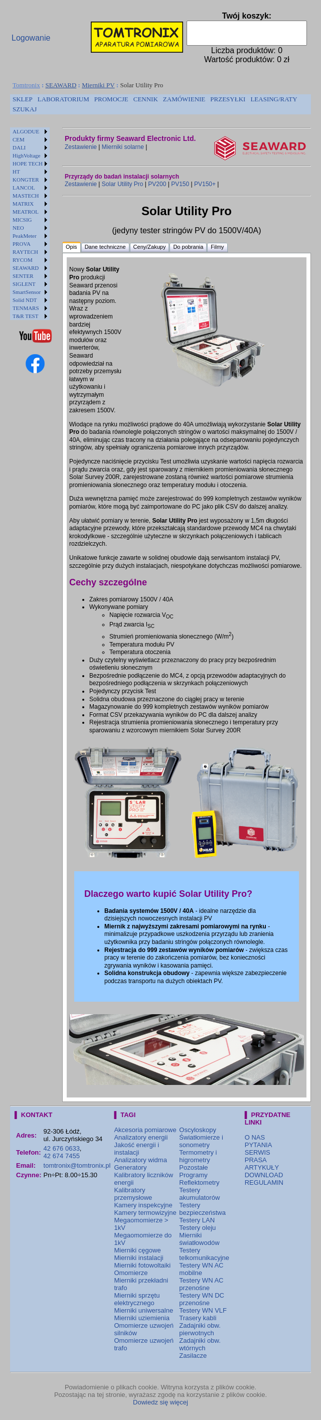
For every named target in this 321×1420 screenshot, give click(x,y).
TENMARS (26, 308)
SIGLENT (24, 284)
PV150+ (205, 184)
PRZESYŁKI (227, 99)
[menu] (30, 223)
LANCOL (24, 188)
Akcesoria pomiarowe (145, 1130)
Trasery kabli (197, 1318)
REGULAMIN (264, 1182)
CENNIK (145, 99)
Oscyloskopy (197, 1130)
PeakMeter (25, 236)
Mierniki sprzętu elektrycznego (136, 1299)
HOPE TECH (28, 164)
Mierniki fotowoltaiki (142, 1265)
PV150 (180, 184)
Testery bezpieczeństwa (202, 1208)
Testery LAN (197, 1220)
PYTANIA (258, 1145)
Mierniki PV (98, 85)
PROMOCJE (111, 99)
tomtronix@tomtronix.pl (77, 1165)
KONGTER (26, 180)
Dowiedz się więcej (160, 1402)
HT (16, 172)
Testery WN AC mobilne (201, 1269)
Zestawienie (81, 146)
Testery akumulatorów (199, 1193)
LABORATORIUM (63, 99)
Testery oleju (197, 1227)
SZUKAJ (25, 109)
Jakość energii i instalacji (136, 1148)
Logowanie (31, 38)
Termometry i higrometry (198, 1156)
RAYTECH (25, 252)
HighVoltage (26, 155)
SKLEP (23, 99)
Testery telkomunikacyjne (204, 1253)
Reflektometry (199, 1182)
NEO (18, 228)
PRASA (256, 1160)
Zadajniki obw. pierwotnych (199, 1329)
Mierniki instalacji (138, 1257)
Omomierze (130, 1273)
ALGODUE (26, 131)
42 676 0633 (62, 1148)
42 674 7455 (62, 1156)
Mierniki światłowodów (199, 1238)
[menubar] (160, 104)
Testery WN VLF (203, 1310)
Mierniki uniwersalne (143, 1310)
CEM (19, 139)
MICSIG (22, 220)
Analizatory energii (141, 1137)
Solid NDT (25, 300)
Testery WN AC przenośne (201, 1284)
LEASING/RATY (273, 99)
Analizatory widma (140, 1160)
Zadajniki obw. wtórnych (199, 1344)
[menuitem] (22, 99)
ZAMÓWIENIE (184, 99)
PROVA (22, 244)
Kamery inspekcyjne (143, 1205)
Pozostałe (193, 1167)
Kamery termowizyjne (145, 1212)
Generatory (130, 1167)
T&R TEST (25, 316)
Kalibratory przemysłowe (133, 1193)
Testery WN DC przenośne (201, 1299)
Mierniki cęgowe (137, 1250)
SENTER (23, 276)
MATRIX (23, 204)
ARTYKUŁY (262, 1167)
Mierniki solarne (123, 146)
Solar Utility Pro (122, 184)
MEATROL (26, 212)
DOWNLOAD (264, 1175)
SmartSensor (27, 292)
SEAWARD (61, 85)
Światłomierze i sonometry (201, 1141)
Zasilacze (193, 1355)
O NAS (255, 1137)
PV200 (157, 184)
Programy (193, 1175)
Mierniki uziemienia (142, 1318)
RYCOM (23, 260)
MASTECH (26, 196)
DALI (19, 147)
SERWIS (257, 1152)
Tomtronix (26, 85)
